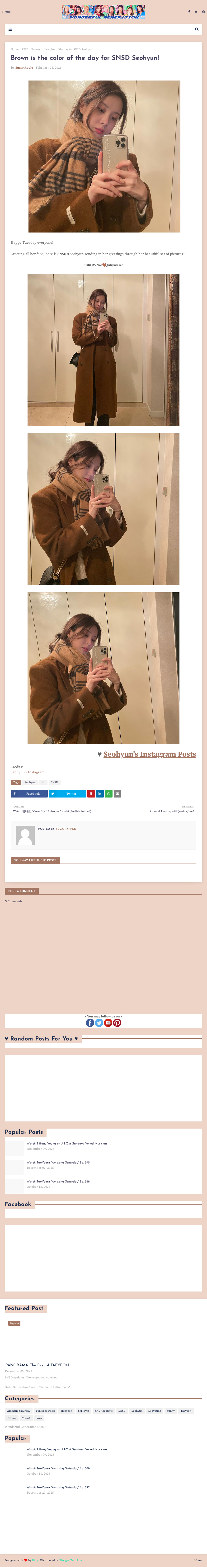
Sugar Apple (24, 68)
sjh (43, 782)
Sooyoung (154, 1411)
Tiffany (11, 1418)
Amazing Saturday (18, 1411)
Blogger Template (70, 1560)
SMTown (83, 1411)
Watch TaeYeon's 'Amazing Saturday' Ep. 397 (58, 1487)
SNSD (24, 49)
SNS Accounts (104, 1411)
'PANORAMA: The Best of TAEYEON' (37, 1365)
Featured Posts (45, 1411)
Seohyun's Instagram (28, 772)
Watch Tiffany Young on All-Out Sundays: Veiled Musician (67, 1143)
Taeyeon (186, 1411)
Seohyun (30, 782)
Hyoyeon (66, 1411)
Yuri (39, 1418)
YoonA (26, 1418)
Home (15, 49)
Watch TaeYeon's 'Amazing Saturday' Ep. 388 (58, 1181)
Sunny (171, 1411)
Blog (35, 1560)
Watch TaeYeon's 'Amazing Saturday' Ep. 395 (58, 1162)
